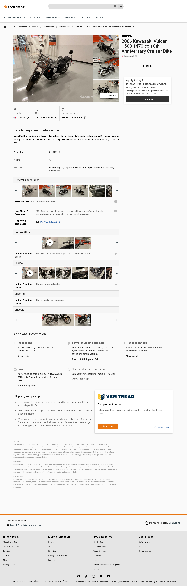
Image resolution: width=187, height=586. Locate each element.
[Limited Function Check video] (115, 253)
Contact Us (174, 523)
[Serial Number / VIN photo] (115, 201)
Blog (5, 560)
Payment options (27, 385)
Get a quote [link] (108, 426)
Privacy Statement (18, 581)
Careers (6, 555)
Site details (23, 356)
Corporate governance (11, 546)
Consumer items (100, 546)
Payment (51, 560)
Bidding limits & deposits (57, 555)
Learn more (161, 426)
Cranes (96, 569)
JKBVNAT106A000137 (48, 222)
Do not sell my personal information (56, 581)
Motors (96, 560)
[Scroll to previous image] (16, 190)
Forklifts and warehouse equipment (107, 564)
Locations (98, 17)
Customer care (144, 542)
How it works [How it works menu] (53, 17)
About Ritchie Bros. (10, 542)
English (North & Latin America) (26, 525)
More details (132, 356)
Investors (6, 551)
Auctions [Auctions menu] (35, 17)
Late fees (29, 377)
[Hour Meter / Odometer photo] (115, 211)
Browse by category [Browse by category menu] (15, 17)
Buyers (51, 542)
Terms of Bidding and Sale (85, 359)
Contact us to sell (145, 551)
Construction (98, 542)
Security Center (9, 564)
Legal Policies (34, 581)
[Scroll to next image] (116, 190)
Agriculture (98, 555)
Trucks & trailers (100, 551)
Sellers (50, 546)
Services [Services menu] (70, 17)
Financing (85, 17)
